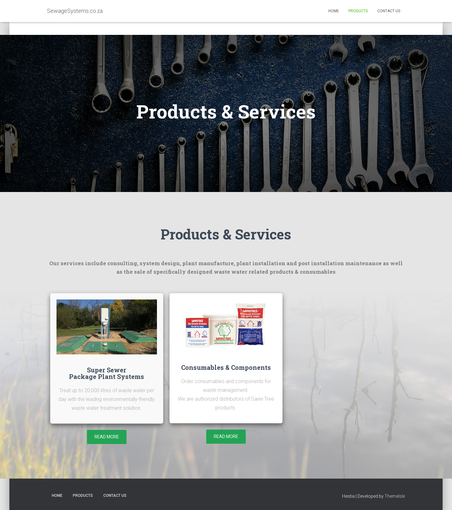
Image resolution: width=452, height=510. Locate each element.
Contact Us (388, 11)
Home (333, 11)
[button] (106, 437)
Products (358, 11)
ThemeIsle (395, 496)
